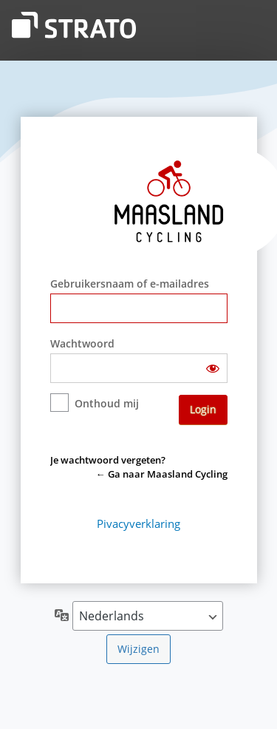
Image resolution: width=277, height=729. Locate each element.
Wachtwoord (82, 343)
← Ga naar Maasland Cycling (162, 474)
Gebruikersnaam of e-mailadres (129, 284)
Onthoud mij (107, 403)
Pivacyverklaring (138, 523)
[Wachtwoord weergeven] (213, 368)
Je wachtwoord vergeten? (107, 460)
